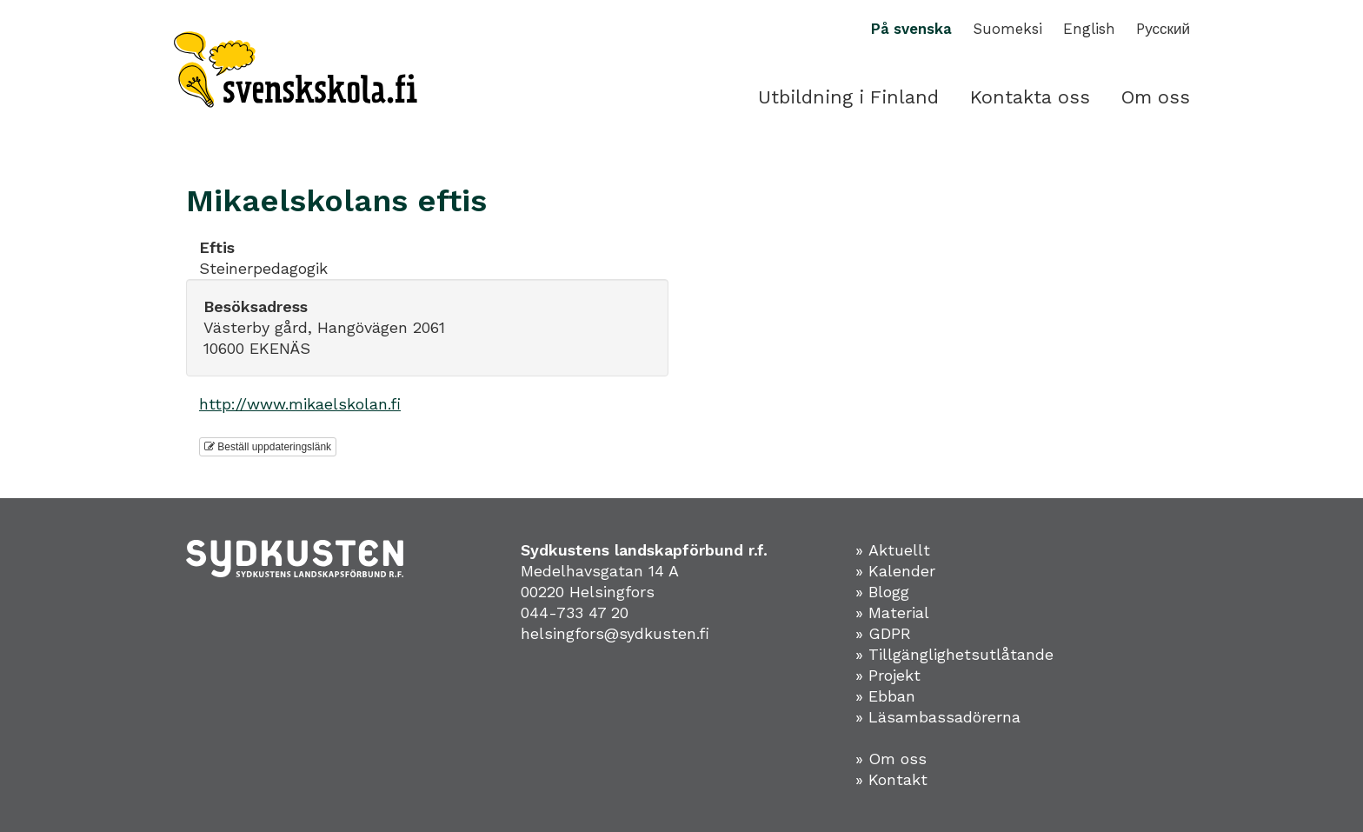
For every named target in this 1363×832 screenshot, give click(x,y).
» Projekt (888, 675)
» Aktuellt (892, 550)
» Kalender (895, 571)
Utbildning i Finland (848, 97)
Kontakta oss (1030, 97)
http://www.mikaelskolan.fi (300, 404)
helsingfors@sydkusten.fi (615, 633)
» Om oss (891, 758)
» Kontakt (891, 779)
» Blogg (882, 591)
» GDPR (883, 633)
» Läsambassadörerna (938, 717)
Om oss (1155, 97)
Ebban (891, 696)
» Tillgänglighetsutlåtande (954, 654)
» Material (892, 612)
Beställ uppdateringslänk (267, 447)
